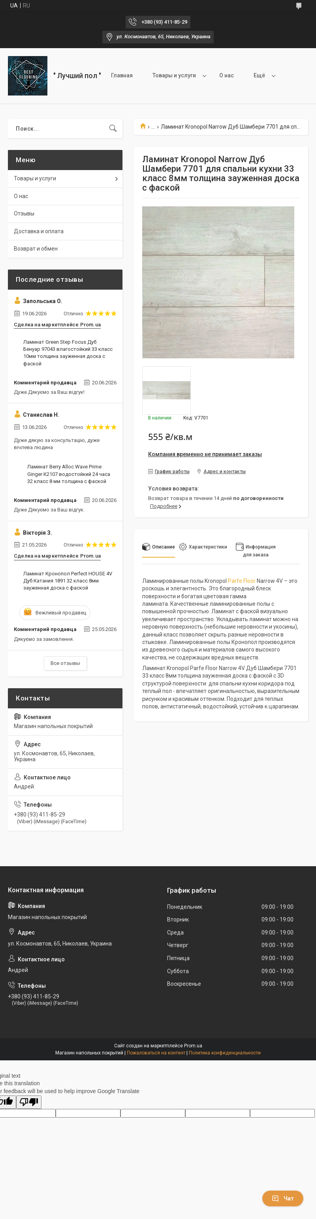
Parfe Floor (242, 581)
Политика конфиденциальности (225, 1053)
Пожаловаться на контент (156, 1053)
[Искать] (112, 128)
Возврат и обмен (36, 248)
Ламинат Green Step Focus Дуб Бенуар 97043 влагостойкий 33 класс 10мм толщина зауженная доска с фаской (68, 353)
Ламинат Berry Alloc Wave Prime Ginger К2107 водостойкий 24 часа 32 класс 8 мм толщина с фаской (68, 474)
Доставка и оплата (39, 231)
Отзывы (24, 213)
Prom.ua (193, 1046)
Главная (122, 75)
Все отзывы (65, 663)
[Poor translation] (28, 1102)
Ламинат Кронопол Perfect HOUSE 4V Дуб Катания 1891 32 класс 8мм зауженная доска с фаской (67, 581)
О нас (226, 75)
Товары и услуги (174, 75)
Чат (283, 1198)
